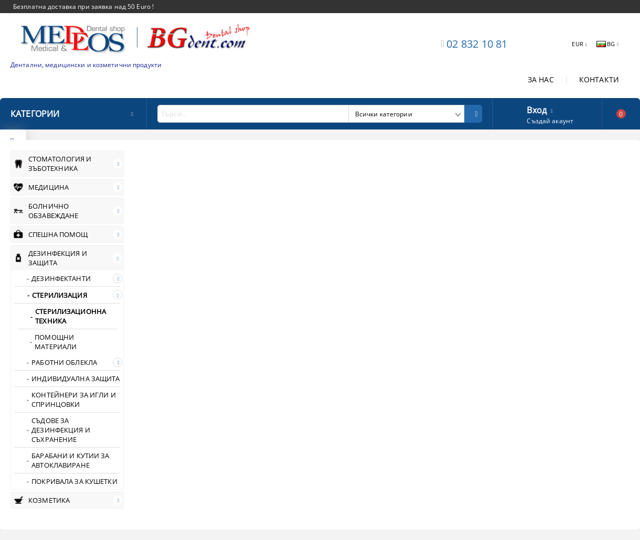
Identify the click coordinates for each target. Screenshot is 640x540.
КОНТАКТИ (599, 79)
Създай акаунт (550, 120)
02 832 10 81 (476, 44)
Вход (537, 109)
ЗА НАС (541, 79)
